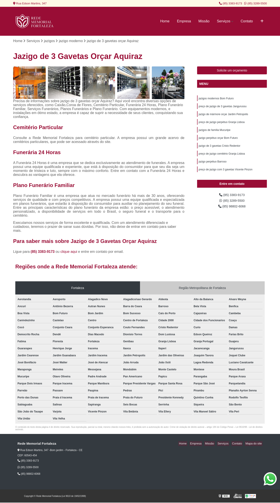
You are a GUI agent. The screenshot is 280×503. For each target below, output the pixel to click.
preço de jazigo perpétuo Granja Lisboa (222, 124)
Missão (204, 21)
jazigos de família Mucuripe (214, 132)
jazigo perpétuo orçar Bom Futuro (218, 140)
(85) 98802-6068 (232, 212)
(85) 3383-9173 (230, 3)
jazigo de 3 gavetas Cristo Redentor (219, 149)
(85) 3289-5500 (255, 3)
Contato (247, 21)
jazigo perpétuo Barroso (212, 165)
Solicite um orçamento (232, 71)
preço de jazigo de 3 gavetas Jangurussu (223, 107)
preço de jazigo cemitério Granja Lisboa (222, 157)
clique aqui (68, 252)
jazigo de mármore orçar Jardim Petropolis (223, 115)
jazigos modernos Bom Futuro (216, 99)
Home (165, 21)
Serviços (223, 21)
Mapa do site (254, 444)
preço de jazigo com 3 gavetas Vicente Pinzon (225, 174)
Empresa (184, 21)
